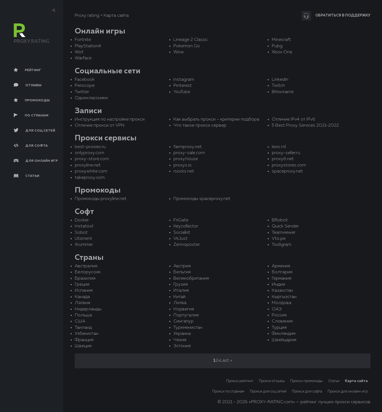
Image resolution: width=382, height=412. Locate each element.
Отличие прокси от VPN (99, 125)
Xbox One (282, 52)
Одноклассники (91, 98)
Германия (281, 278)
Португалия (186, 315)
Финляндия (283, 334)
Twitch (278, 85)
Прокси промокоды (306, 381)
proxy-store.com (92, 159)
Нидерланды (88, 309)
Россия (279, 315)
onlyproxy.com (89, 153)
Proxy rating (87, 15)
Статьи (333, 381)
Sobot (81, 232)
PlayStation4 (88, 46)
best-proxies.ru (90, 147)
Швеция (83, 346)
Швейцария (284, 340)
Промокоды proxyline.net (100, 199)
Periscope (85, 85)
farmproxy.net (187, 147)
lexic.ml (279, 147)
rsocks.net (183, 171)
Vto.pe (279, 238)
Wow (178, 52)
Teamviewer (283, 232)
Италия (181, 290)
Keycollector (185, 226)
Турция (279, 327)
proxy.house (185, 159)
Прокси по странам (228, 391)
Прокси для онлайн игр (348, 391)
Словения (282, 321)
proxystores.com (289, 165)
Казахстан (282, 290)
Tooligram (281, 245)
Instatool (84, 226)
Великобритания (191, 278)
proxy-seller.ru (286, 153)
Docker (82, 220)
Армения (281, 266)
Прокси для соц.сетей (268, 391)
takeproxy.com (90, 178)
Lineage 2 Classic (190, 40)
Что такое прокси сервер (199, 125)
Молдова (281, 303)
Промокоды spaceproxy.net (201, 199)
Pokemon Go (186, 46)
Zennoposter (186, 245)
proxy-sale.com (189, 153)
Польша (83, 315)
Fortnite (83, 40)
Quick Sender (285, 226)
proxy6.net (283, 159)
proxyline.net (88, 165)
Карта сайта (356, 381)
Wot (79, 52)
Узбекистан (86, 334)
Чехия (179, 340)
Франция (84, 340)
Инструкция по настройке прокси (110, 119)
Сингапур (183, 321)
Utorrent (83, 238)
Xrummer (84, 245)
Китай (179, 297)
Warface (83, 58)
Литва (179, 303)
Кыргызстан (284, 297)
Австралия (86, 266)
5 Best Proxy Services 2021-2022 (305, 125)
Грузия (180, 284)
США (80, 321)
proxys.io (182, 165)
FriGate (180, 220)
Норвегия (183, 309)
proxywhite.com (91, 171)
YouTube (181, 92)
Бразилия (85, 278)
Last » (226, 360)
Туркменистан (187, 327)
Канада (82, 297)
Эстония (182, 346)
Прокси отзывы (272, 381)
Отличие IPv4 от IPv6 (293, 119)
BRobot (280, 220)
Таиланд (83, 327)
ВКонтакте (283, 92)
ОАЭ (277, 309)
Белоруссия (87, 272)
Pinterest (182, 85)
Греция (82, 284)
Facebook (85, 79)
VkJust (180, 238)
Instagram (183, 79)
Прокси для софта (307, 391)
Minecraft (281, 40)
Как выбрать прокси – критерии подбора (216, 119)
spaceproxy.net (287, 171)
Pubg (277, 46)
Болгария (282, 272)
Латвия (82, 303)
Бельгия (182, 272)
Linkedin (280, 79)
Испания (84, 290)
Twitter (82, 92)
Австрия (182, 266)
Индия (278, 284)
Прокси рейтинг (239, 381)
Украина (182, 334)
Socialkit (181, 232)
